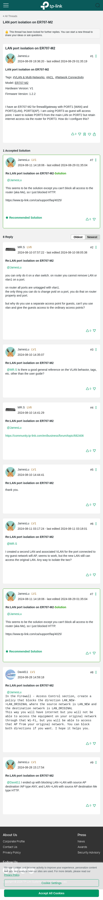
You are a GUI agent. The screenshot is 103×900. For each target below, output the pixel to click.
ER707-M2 (21, 82)
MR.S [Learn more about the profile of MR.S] (21, 247)
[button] (6, 5)
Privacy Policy (12, 852)
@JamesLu (14, 180)
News (81, 841)
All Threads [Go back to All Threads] (11, 16)
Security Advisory (89, 852)
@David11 (13, 782)
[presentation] (10, 58)
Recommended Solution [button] (24, 217)
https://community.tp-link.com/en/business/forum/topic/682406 (44, 435)
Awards (82, 847)
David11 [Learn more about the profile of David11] (23, 672)
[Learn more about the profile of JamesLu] (11, 58)
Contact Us (10, 847)
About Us (10, 835)
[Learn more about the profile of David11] (11, 674)
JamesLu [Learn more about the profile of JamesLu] (23, 56)
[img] (84, 134)
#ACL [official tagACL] (50, 77)
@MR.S (12, 369)
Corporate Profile (14, 841)
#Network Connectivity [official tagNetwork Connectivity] (69, 77)
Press (82, 835)
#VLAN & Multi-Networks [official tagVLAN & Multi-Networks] (29, 77)
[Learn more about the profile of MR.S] (11, 249)
